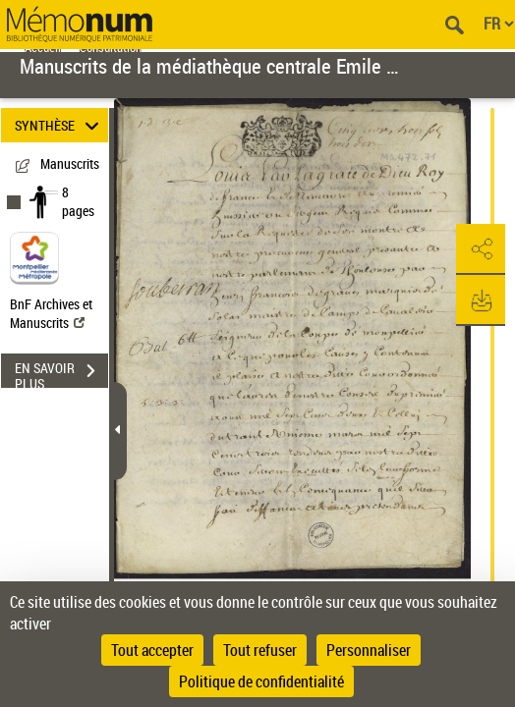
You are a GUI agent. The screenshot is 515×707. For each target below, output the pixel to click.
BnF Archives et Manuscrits (51, 313)
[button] (480, 249)
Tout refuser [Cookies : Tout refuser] (260, 650)
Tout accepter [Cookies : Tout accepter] (152, 650)
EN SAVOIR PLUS (61, 373)
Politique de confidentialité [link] (261, 681)
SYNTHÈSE (60, 125)
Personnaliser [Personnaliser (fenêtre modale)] (368, 650)
